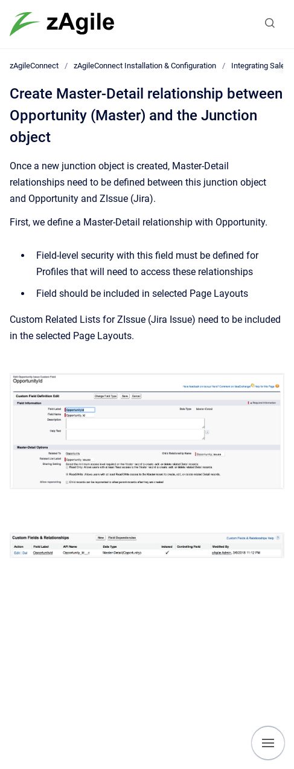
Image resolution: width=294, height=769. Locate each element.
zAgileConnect (34, 65)
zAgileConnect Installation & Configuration (145, 65)
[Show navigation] (268, 743)
